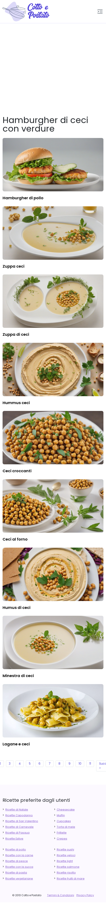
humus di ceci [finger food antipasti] (16, 607)
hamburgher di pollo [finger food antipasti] (23, 198)
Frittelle (62, 832)
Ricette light (65, 861)
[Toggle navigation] (100, 11)
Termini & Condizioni (60, 895)
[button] (100, 11)
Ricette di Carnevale (19, 827)
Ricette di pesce (16, 861)
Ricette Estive (14, 838)
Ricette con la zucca (19, 867)
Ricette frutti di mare (71, 878)
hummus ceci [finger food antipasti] (16, 402)
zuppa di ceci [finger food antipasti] (16, 334)
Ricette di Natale (16, 809)
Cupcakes (64, 821)
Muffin (61, 815)
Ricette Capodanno (19, 815)
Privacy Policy (85, 895)
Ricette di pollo (15, 849)
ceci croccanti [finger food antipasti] (17, 471)
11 (90, 763)
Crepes (62, 838)
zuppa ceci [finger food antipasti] (13, 266)
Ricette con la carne (19, 855)
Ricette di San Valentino (21, 821)
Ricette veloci (66, 855)
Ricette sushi (65, 849)
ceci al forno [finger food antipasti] (15, 539)
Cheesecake (66, 809)
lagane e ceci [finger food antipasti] (16, 744)
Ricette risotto (66, 872)
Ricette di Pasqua (17, 832)
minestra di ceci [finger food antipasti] (18, 675)
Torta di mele (66, 827)
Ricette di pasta (16, 872)
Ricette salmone (68, 867)
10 (80, 763)
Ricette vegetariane (19, 878)
